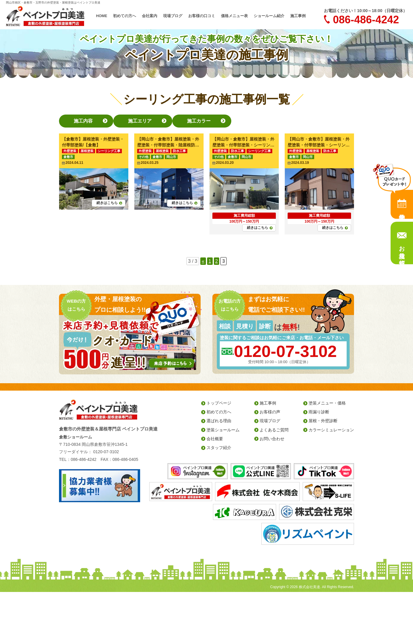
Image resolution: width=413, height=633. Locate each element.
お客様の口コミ (202, 16)
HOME (107, 16)
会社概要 (214, 438)
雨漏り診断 (319, 412)
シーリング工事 (109, 151)
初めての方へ (129, 16)
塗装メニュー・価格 (327, 403)
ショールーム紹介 (265, 16)
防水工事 (179, 151)
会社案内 (153, 16)
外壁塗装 (69, 151)
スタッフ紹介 (218, 447)
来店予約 (402, 204)
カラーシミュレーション (331, 430)
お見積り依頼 (402, 248)
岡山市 (171, 157)
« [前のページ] (203, 261)
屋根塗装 (87, 151)
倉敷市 (68, 157)
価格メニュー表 (233, 16)
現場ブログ (175, 16)
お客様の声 (270, 412)
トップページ (218, 403)
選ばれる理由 (218, 420)
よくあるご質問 (274, 430)
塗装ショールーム (223, 430)
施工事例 (293, 16)
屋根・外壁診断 (323, 420)
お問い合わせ (272, 438)
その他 (143, 157)
